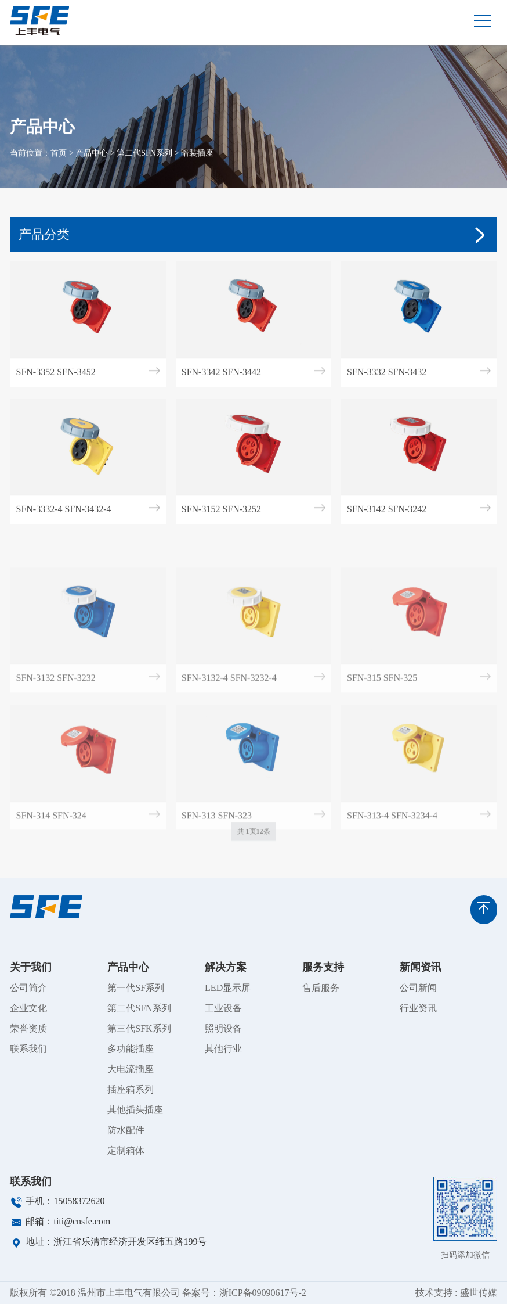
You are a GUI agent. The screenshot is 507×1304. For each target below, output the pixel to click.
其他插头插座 (135, 1110)
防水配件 (125, 1130)
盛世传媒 (478, 1293)
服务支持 (323, 967)
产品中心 (91, 163)
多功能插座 (130, 1049)
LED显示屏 (228, 988)
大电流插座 (130, 1069)
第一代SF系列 (135, 988)
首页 (58, 163)
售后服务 (320, 988)
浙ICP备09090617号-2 (262, 1293)
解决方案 (226, 967)
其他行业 (223, 1049)
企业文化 (28, 1008)
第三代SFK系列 (139, 1028)
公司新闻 (418, 988)
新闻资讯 (420, 967)
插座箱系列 (130, 1089)
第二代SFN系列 (144, 163)
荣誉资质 (28, 1028)
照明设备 (223, 1028)
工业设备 (223, 1008)
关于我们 (31, 967)
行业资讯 (418, 1008)
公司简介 (28, 988)
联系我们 (28, 1049)
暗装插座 (197, 163)
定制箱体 (125, 1150)
